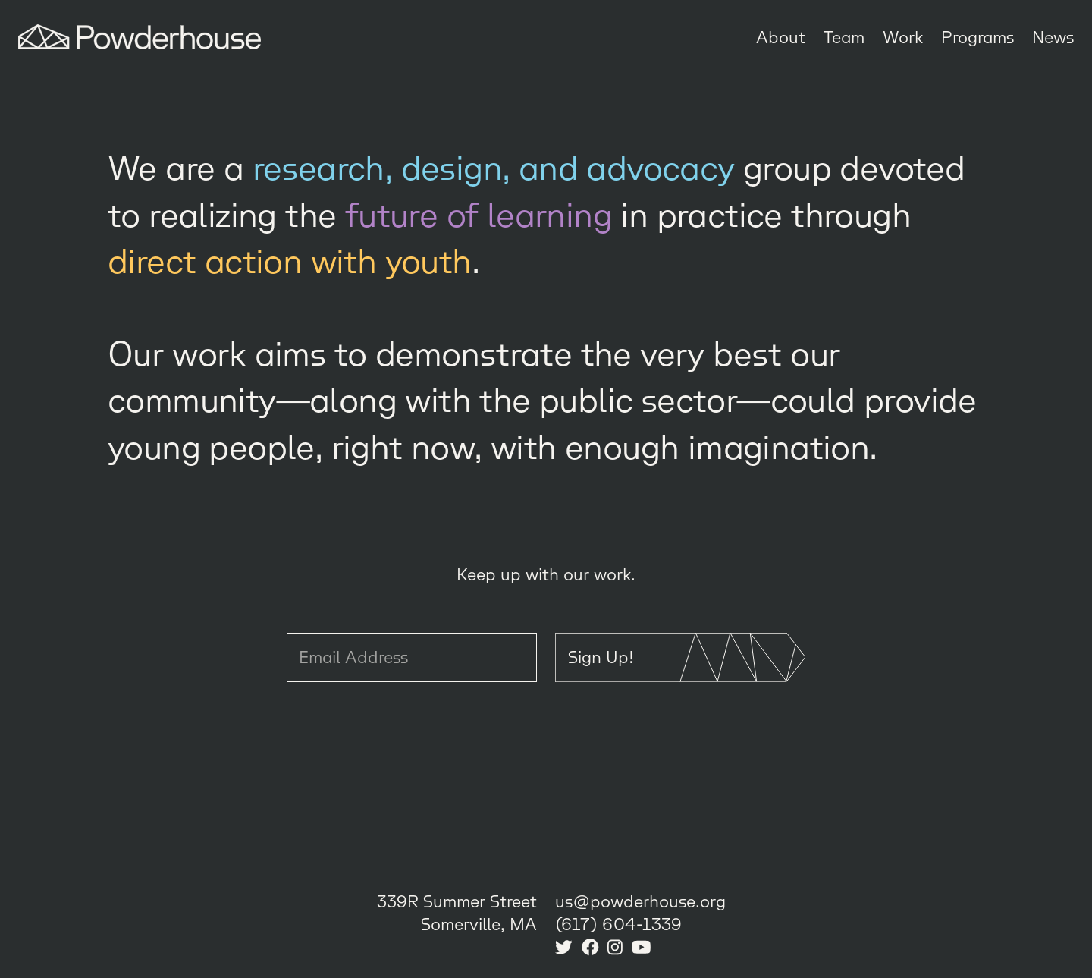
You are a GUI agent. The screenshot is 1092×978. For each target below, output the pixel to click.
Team (844, 36)
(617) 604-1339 (618, 923)
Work (903, 36)
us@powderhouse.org (640, 901)
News (1053, 36)
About (780, 36)
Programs (977, 36)
